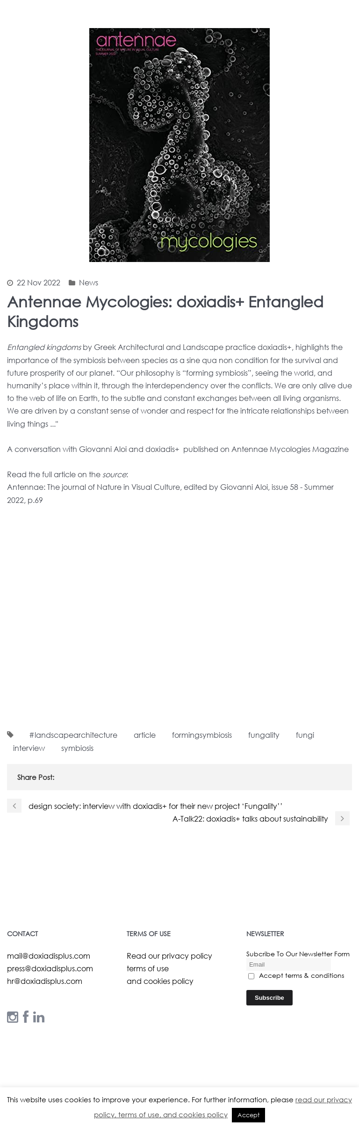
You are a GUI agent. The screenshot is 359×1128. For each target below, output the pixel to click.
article (145, 735)
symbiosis (77, 748)
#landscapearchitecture (73, 735)
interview (29, 748)
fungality (264, 735)
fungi (305, 735)
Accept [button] (248, 1115)
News (88, 282)
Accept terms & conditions (296, 975)
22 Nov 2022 (38, 282)
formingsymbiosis (202, 735)
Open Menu (346, 63)
